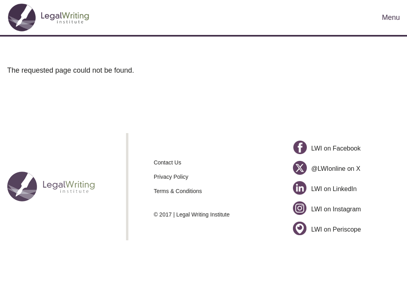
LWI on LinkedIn (325, 189)
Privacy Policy (171, 177)
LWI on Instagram (327, 209)
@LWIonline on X (326, 168)
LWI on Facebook (326, 148)
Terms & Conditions (178, 191)
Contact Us (167, 162)
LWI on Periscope (327, 229)
